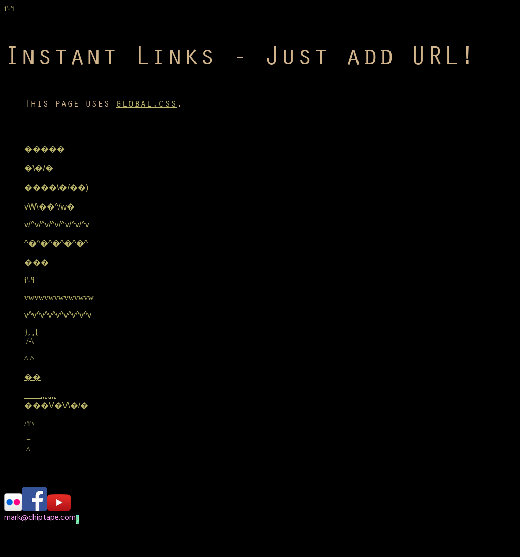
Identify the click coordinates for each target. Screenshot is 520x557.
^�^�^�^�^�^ (56, 243)
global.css (146, 103)
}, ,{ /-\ (31, 336)
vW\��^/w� (49, 206)
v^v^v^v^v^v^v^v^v (57, 314)
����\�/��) (56, 187)
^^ (29, 358)
